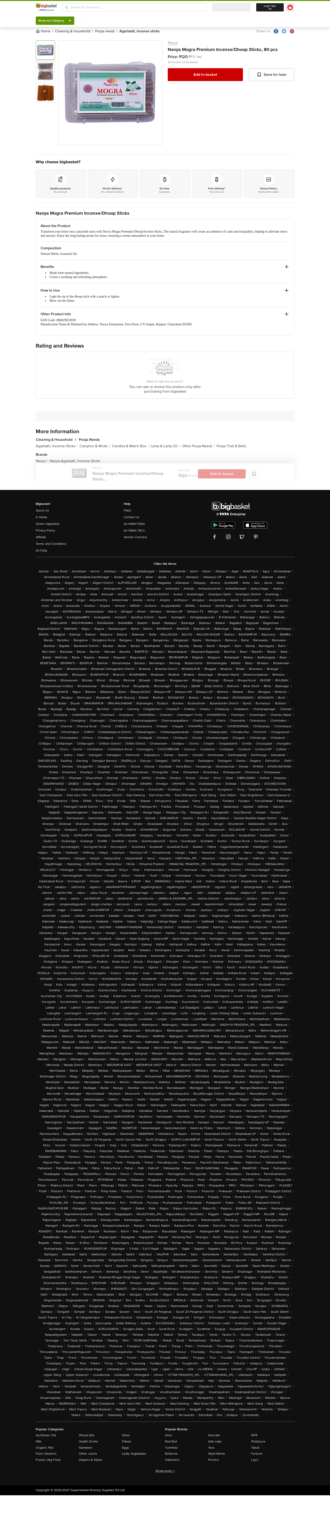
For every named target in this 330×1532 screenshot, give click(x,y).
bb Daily (41, 550)
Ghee (126, 1435)
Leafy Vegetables (134, 1454)
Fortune (256, 1454)
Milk (38, 1441)
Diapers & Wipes (90, 1460)
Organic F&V (45, 1448)
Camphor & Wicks (95, 446)
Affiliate (41, 537)
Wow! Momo (216, 1454)
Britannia (171, 1454)
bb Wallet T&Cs (134, 530)
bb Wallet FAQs (134, 524)
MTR (254, 1435)
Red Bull (171, 1441)
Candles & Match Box (130, 446)
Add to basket (205, 74)
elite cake (215, 1441)
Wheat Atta (86, 1435)
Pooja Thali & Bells (231, 446)
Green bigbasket (47, 524)
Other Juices (88, 1454)
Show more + (165, 1471)
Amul (168, 1435)
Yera (211, 1448)
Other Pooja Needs (198, 446)
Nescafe (214, 1435)
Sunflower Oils (46, 1435)
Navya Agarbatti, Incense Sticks (75, 461)
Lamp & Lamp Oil (165, 446)
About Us (42, 510)
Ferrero (213, 1460)
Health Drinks (88, 1441)
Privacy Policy (45, 530)
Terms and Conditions (51, 544)
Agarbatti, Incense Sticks (57, 446)
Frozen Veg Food (48, 1460)
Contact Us (131, 517)
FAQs (127, 510)
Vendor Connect (135, 537)
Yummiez (171, 1448)
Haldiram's (172, 1460)
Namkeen (85, 1448)
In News (41, 517)
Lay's (254, 1460)
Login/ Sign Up (270, 7)
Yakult (255, 1448)
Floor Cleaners (46, 1454)
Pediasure (258, 1441)
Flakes (126, 1441)
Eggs (125, 1448)
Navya (173, 42)
